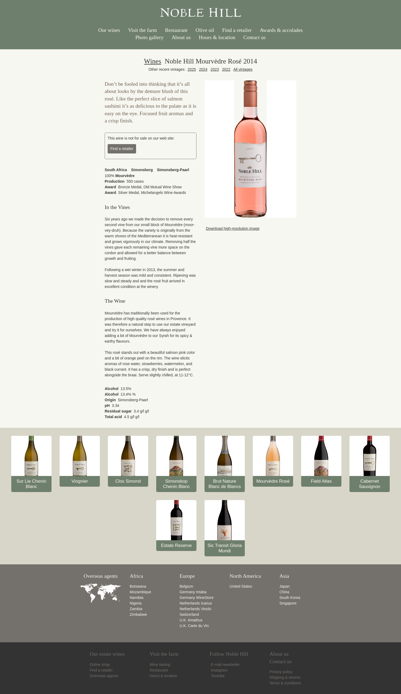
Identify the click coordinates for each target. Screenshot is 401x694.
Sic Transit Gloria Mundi (224, 548)
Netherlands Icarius (196, 603)
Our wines (109, 30)
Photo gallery (149, 37)
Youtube (217, 676)
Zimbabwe (138, 614)
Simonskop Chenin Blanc (176, 484)
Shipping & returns (284, 677)
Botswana (138, 586)
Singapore (288, 603)
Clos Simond (128, 481)
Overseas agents (104, 676)
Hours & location (217, 37)
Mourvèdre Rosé (273, 481)
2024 (203, 69)
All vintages (243, 69)
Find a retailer (237, 30)
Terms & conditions (285, 683)
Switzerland (189, 614)
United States (240, 586)
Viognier (79, 481)
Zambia (136, 609)
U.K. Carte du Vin (194, 626)
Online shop (100, 664)
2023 (214, 69)
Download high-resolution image (232, 228)
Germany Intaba (193, 592)
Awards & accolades (281, 30)
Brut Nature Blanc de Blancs (225, 484)
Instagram (219, 670)
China (284, 592)
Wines (152, 61)
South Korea (289, 597)
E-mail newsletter (225, 664)
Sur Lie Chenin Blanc (31, 484)
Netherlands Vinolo (195, 609)
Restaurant (176, 30)
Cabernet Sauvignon (369, 484)
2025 (192, 69)
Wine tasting (160, 664)
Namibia (136, 597)
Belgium (186, 586)
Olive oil (205, 30)
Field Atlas (321, 481)
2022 (226, 69)
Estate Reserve (176, 545)
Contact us (254, 37)
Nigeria (135, 603)
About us (181, 37)
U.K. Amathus (191, 620)
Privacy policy (281, 672)
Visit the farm (142, 30)
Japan (284, 586)
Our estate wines (107, 654)
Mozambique (140, 592)
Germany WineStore (197, 597)
